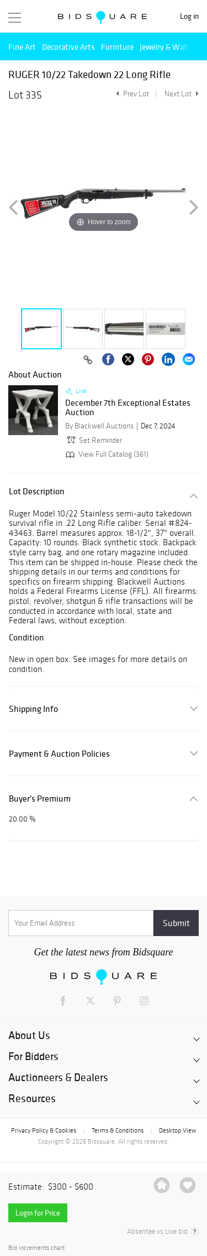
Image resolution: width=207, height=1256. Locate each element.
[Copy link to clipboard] (87, 360)
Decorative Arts (68, 47)
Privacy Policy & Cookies (43, 1130)
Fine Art (22, 47)
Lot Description (37, 491)
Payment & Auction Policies (59, 753)
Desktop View (177, 1130)
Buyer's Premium (40, 798)
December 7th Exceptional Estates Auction (127, 407)
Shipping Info (33, 709)
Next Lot (181, 94)
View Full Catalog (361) (105, 454)
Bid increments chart (36, 1248)
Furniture (117, 47)
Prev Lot (131, 94)
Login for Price (37, 1213)
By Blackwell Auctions (99, 426)
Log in (189, 16)
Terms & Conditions (118, 1130)
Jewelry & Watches (171, 47)
